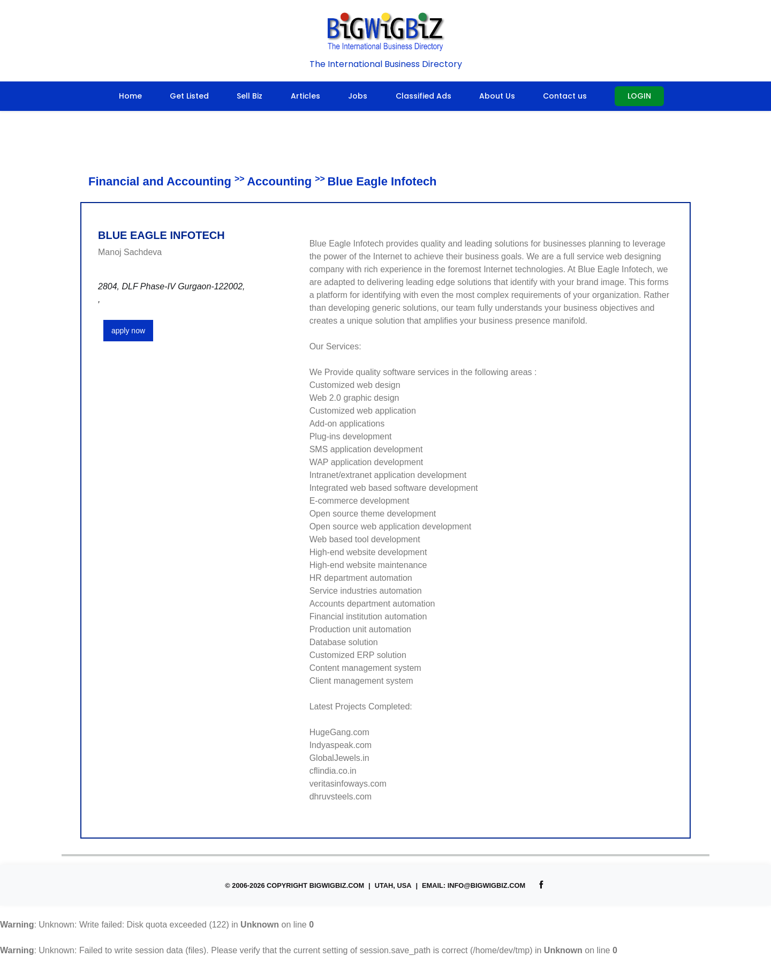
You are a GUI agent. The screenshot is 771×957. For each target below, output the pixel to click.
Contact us (565, 96)
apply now (128, 330)
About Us (497, 96)
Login (639, 96)
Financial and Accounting (159, 181)
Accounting (279, 181)
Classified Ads (423, 96)
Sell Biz (249, 96)
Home (130, 96)
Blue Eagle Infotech (381, 181)
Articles (305, 96)
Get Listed (189, 96)
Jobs (357, 96)
